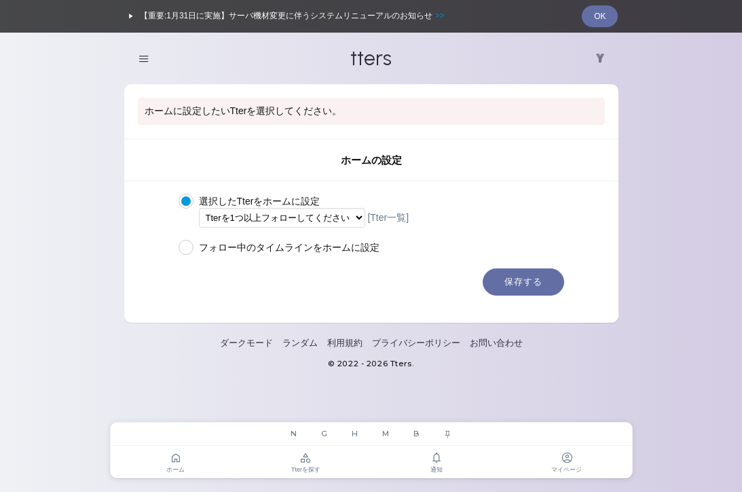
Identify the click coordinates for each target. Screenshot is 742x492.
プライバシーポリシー (416, 343)
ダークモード (246, 343)
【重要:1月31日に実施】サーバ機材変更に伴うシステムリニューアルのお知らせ (284, 16)
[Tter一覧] (388, 217)
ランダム (300, 343)
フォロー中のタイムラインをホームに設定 (279, 248)
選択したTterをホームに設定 (249, 202)
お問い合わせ (496, 343)
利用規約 (345, 343)
